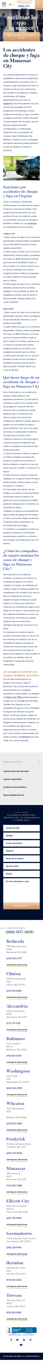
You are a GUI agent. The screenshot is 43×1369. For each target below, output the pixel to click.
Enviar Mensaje (21, 906)
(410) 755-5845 (14, 1218)
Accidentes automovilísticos (14, 787)
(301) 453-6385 (13, 991)
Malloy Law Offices (14, 697)
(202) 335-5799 (14, 1088)
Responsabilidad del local (13, 795)
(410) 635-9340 (13, 1056)
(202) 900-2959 (14, 1123)
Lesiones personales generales (16, 771)
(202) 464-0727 (14, 958)
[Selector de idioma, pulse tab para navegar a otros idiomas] (11, 4)
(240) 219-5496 (13, 1247)
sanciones (32, 223)
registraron (8, 103)
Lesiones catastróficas (12, 779)
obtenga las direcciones (17, 965)
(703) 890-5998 (14, 1185)
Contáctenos (24, 737)
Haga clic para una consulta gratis (21, 37)
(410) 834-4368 (13, 1312)
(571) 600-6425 (14, 1280)
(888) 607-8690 (24, 7)
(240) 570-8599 (14, 1153)
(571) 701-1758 (13, 1023)
